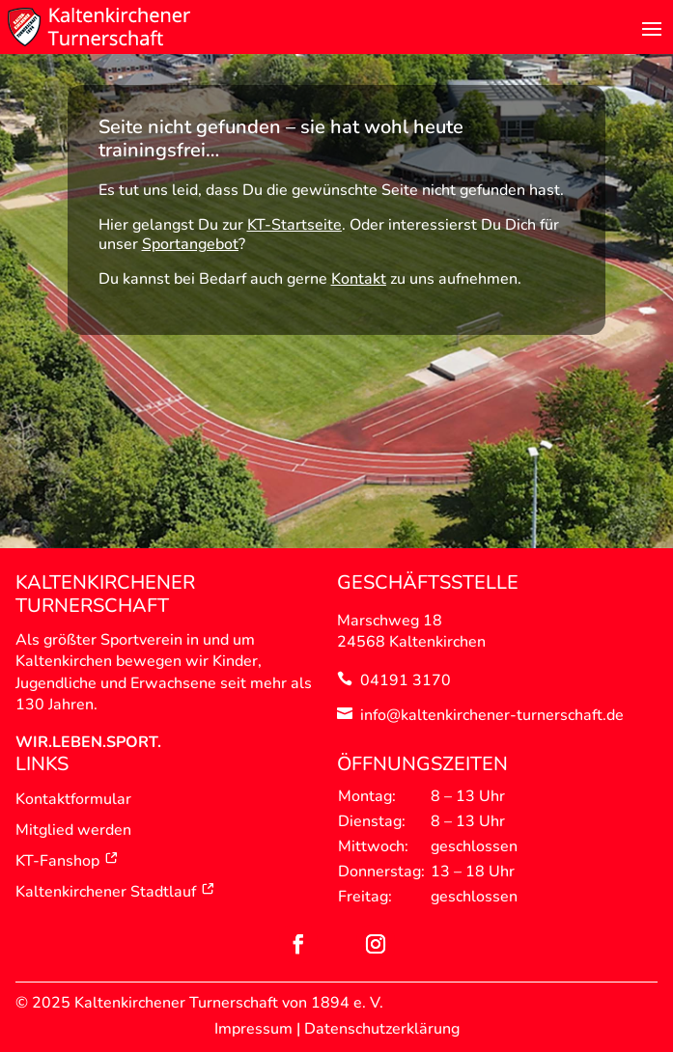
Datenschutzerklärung (382, 1028)
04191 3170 (405, 680)
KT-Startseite (294, 224)
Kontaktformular (73, 799)
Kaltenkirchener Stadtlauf (115, 891)
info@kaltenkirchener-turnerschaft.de (492, 715)
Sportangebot (190, 244)
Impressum (253, 1028)
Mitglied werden (73, 830)
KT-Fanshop (67, 861)
